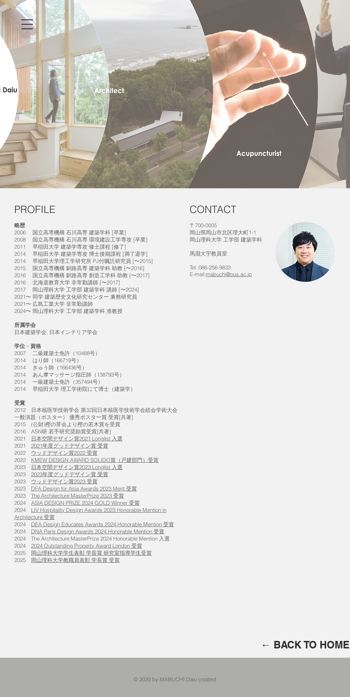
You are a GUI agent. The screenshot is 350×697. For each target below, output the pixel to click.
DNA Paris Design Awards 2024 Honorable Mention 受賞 (97, 531)
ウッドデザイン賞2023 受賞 (64, 481)
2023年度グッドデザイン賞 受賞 (69, 474)
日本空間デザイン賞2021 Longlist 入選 (76, 438)
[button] (27, 24)
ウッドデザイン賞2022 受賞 (64, 452)
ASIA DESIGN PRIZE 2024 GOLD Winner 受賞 (85, 502)
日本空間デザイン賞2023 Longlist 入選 (76, 467)
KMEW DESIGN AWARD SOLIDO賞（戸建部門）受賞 (95, 460)
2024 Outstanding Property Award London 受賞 (86, 545)
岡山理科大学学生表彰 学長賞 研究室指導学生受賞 (91, 552)
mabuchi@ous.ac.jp (229, 274)
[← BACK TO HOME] (305, 645)
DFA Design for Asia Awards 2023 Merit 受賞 (84, 488)
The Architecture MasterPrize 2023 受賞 (77, 495)
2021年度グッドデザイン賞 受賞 (69, 445)
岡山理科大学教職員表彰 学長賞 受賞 (75, 560)
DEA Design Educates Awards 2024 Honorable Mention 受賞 (102, 524)
